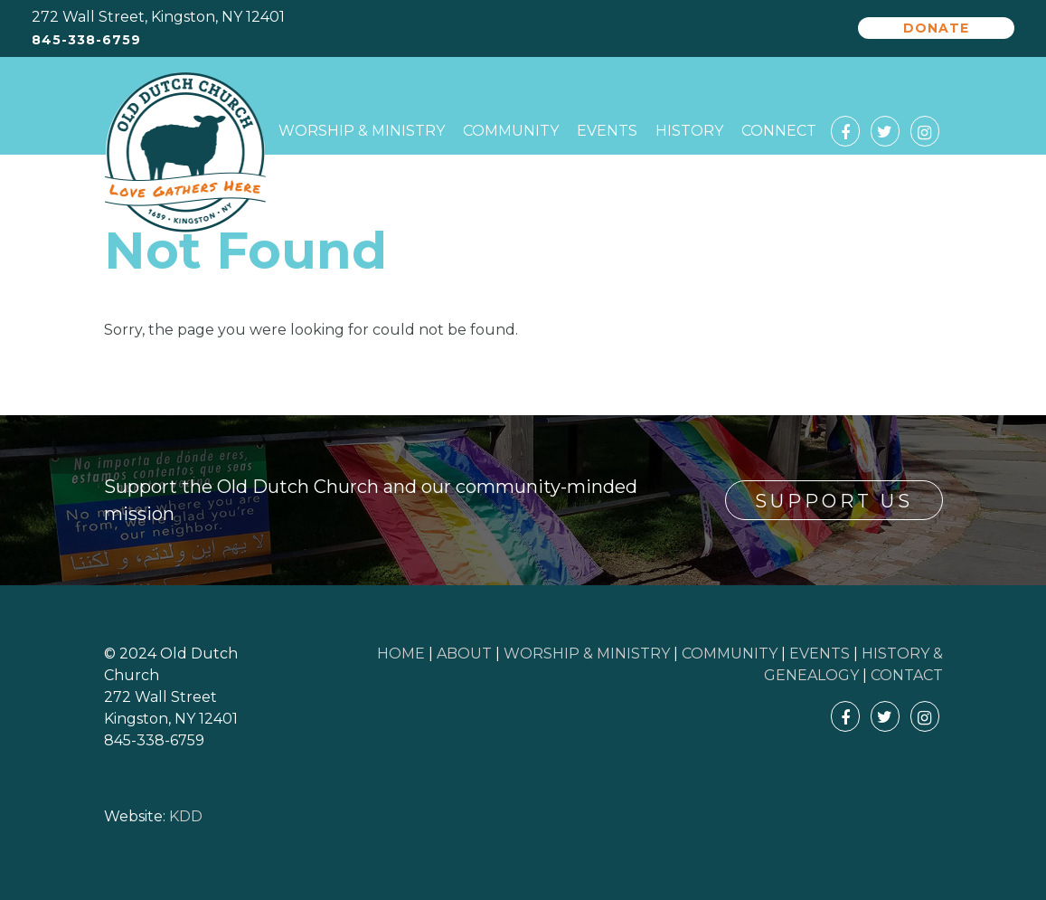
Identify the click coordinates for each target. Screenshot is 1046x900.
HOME (401, 653)
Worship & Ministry (361, 130)
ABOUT (464, 653)
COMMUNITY (729, 653)
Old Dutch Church (185, 152)
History (689, 130)
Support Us (834, 501)
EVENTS (819, 653)
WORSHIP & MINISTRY (587, 653)
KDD (186, 816)
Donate (936, 28)
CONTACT (907, 675)
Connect (778, 130)
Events (607, 130)
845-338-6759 (86, 40)
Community (511, 130)
